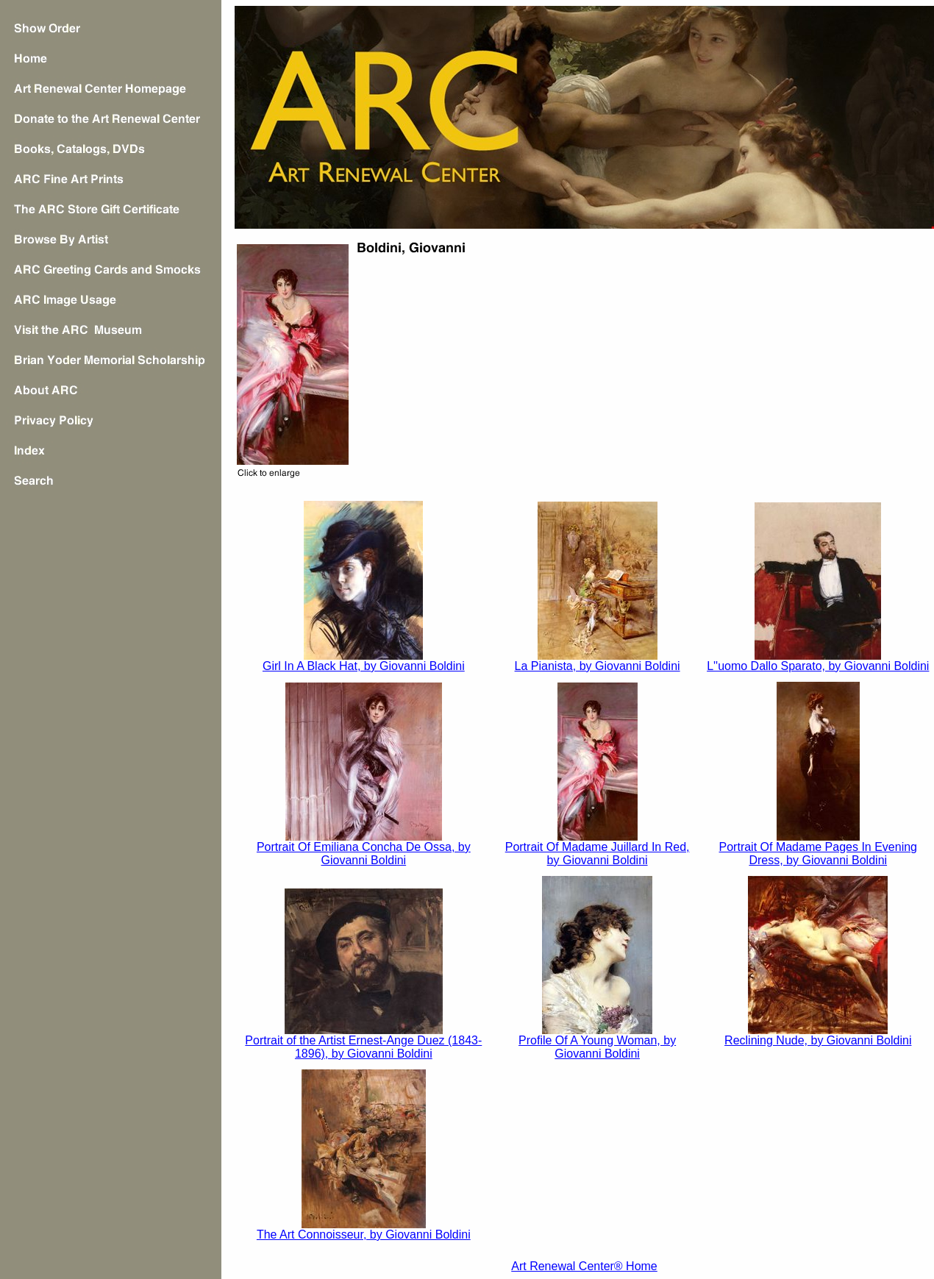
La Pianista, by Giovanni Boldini (597, 666)
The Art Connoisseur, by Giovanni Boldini (364, 1234)
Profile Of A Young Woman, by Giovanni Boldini (597, 1047)
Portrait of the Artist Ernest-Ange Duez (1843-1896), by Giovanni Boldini (363, 1047)
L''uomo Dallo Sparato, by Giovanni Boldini (818, 666)
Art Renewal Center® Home (584, 1266)
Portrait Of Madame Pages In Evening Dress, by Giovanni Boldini (818, 853)
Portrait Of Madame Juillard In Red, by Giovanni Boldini (597, 853)
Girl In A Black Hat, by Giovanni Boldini (364, 666)
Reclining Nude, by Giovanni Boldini (817, 1040)
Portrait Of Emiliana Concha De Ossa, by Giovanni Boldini (364, 853)
